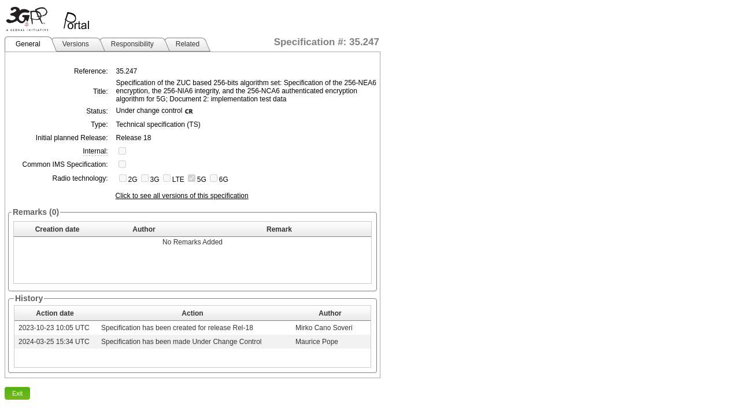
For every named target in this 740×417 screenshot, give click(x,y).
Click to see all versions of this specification (182, 196)
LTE (178, 179)
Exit (17, 393)
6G (223, 179)
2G (133, 179)
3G (155, 179)
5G (201, 179)
